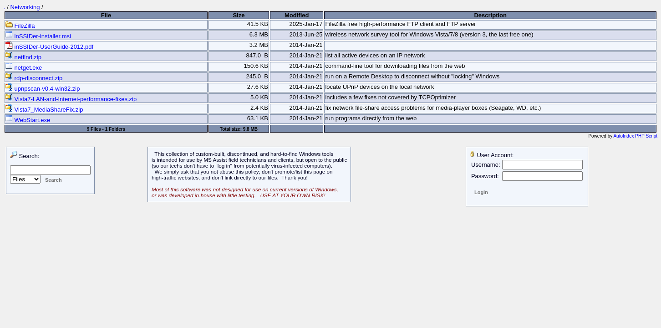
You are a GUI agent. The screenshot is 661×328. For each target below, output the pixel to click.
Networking (25, 7)
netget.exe (23, 67)
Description (490, 15)
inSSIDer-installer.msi (38, 36)
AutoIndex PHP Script (635, 135)
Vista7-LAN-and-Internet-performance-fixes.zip (71, 99)
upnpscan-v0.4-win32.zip (42, 88)
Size (238, 15)
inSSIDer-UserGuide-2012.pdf (49, 46)
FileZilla (20, 25)
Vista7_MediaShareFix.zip (44, 109)
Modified (297, 15)
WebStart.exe (27, 120)
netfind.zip (23, 57)
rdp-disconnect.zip (33, 78)
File (106, 15)
